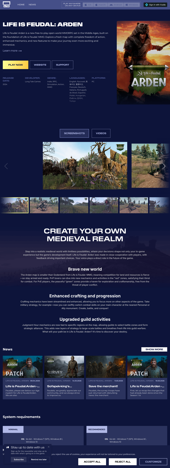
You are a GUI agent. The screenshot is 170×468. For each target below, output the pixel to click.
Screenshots (74, 133)
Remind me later (39, 459)
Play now (15, 64)
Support (62, 64)
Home (21, 4)
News (32, 4)
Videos (101, 133)
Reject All (123, 461)
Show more (154, 349)
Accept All (92, 461)
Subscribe (19, 459)
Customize (153, 461)
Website (40, 64)
